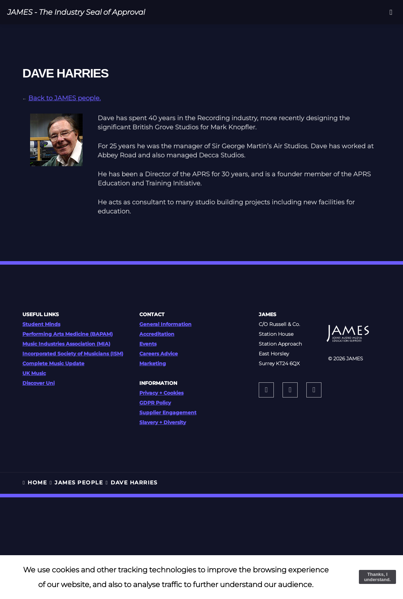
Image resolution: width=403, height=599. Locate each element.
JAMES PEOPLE (79, 482)
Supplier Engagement (167, 412)
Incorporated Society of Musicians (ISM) (72, 353)
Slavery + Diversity (162, 422)
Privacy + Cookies (161, 393)
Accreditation (156, 334)
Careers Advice (158, 353)
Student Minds (41, 324)
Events (148, 344)
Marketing (152, 363)
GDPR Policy (155, 403)
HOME (37, 482)
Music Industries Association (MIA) (66, 344)
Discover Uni (38, 383)
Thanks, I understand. (377, 577)
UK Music (34, 373)
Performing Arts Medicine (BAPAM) (67, 334)
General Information (165, 324)
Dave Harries (134, 482)
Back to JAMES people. (64, 98)
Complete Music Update (53, 363)
